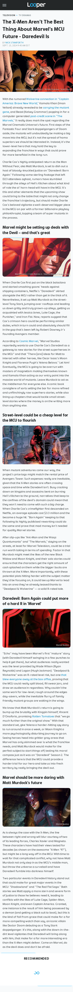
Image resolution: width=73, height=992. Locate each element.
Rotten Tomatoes (43, 716)
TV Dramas (25, 15)
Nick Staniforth (14, 42)
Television (9, 15)
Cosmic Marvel (28, 341)
